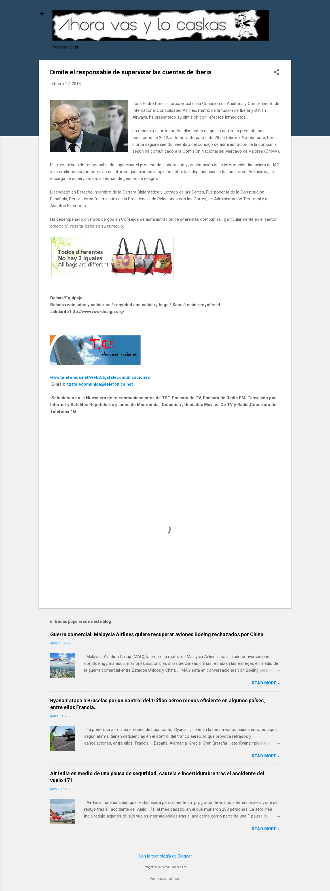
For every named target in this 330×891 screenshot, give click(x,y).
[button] (276, 73)
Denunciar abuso (165, 878)
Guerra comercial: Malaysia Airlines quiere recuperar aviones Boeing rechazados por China (156, 634)
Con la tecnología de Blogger (165, 856)
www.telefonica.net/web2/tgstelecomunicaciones (100, 377)
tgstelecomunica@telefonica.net (100, 384)
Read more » (266, 683)
